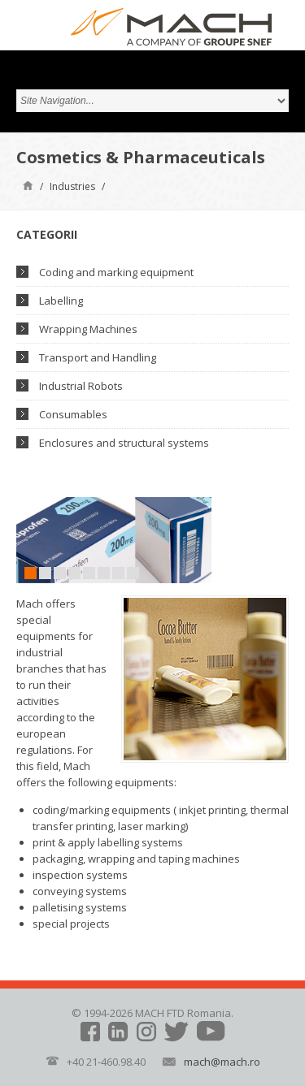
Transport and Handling (97, 357)
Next (199, 540)
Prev (28, 540)
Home (28, 185)
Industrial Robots (81, 386)
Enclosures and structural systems (124, 442)
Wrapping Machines (88, 329)
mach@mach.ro (222, 1061)
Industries (72, 186)
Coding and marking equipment (116, 272)
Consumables (73, 414)
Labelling (61, 300)
